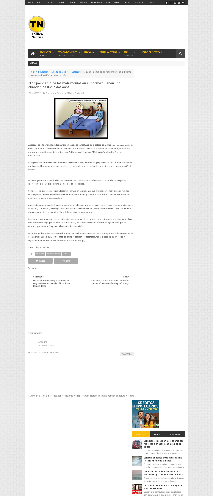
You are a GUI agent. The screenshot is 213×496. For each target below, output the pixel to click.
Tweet (38, 260)
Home (32, 71)
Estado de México (67, 53)
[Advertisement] (162, 27)
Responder (124, 353)
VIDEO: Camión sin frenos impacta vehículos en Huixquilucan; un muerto (166, 218)
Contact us (177, 409)
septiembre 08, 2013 (46, 345)
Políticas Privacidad (161, 491)
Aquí (182, 491)
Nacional (83, 3)
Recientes (45, 53)
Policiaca (63, 3)
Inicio (30, 3)
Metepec (40, 3)
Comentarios (176, 105)
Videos (152, 3)
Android (117, 3)
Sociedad (76, 71)
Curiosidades (140, 3)
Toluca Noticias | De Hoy (63, 491)
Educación (43, 71)
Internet (128, 3)
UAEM (108, 3)
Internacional (97, 3)
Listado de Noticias (151, 52)
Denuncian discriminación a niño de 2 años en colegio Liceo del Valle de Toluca (167, 145)
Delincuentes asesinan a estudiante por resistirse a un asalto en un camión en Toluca (164, 115)
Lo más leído (145, 105)
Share (59, 260)
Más (128, 53)
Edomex (73, 3)
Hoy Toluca (50, 3)
